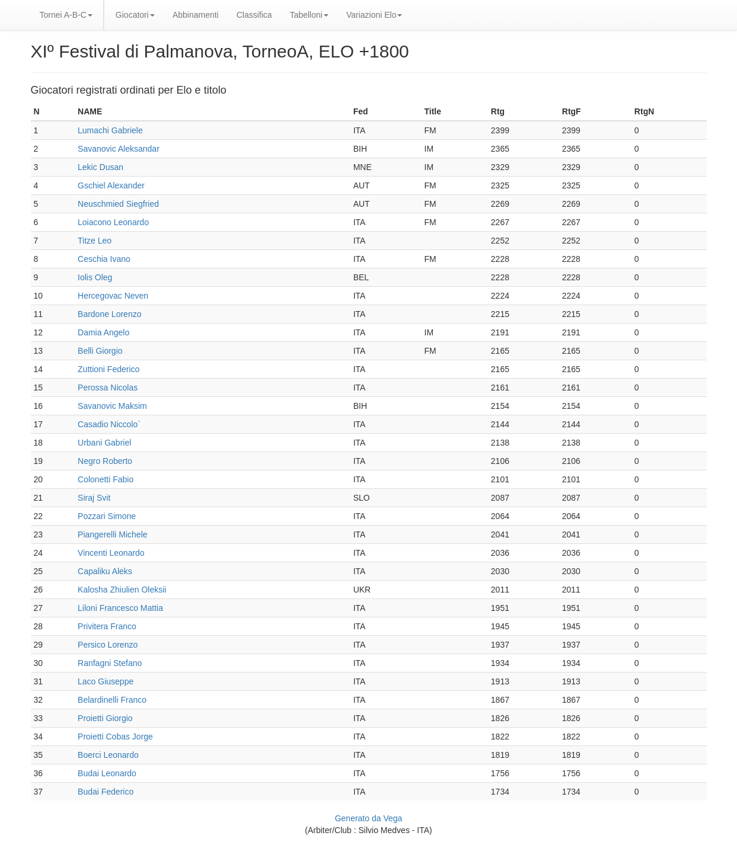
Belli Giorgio (100, 351)
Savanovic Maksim (112, 406)
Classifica (254, 15)
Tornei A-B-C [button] (66, 15)
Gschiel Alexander (111, 185)
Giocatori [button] (135, 15)
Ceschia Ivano (104, 259)
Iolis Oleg (95, 277)
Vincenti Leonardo (111, 553)
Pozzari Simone (107, 516)
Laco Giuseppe (105, 681)
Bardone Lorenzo (109, 314)
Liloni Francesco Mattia (120, 608)
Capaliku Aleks (105, 571)
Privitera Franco (107, 626)
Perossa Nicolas (108, 387)
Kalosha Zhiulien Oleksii (122, 589)
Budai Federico (105, 791)
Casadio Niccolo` (109, 424)
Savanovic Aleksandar (118, 148)
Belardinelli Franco (112, 700)
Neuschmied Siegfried (118, 204)
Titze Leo (94, 240)
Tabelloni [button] (309, 15)
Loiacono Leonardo (113, 222)
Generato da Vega (369, 818)
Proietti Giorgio (105, 718)
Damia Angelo (103, 332)
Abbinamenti (196, 15)
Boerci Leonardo (108, 755)
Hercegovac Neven (113, 295)
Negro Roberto (105, 461)
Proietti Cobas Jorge (115, 736)
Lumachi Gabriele (110, 130)
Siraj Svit (94, 497)
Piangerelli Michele (113, 534)
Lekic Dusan (100, 167)
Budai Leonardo (107, 773)
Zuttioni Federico (108, 369)
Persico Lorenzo (108, 644)
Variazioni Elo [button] (374, 15)
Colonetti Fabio (105, 479)
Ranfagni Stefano (110, 663)
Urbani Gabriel (104, 442)
